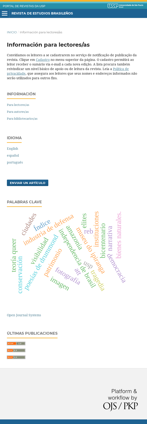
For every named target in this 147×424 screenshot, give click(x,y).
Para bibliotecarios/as (22, 118)
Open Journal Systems (24, 315)
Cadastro (43, 59)
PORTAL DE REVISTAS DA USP (24, 6)
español (13, 155)
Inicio (12, 32)
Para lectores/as (18, 105)
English (12, 148)
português (15, 162)
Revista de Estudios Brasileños (42, 13)
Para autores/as (18, 112)
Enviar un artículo (27, 183)
